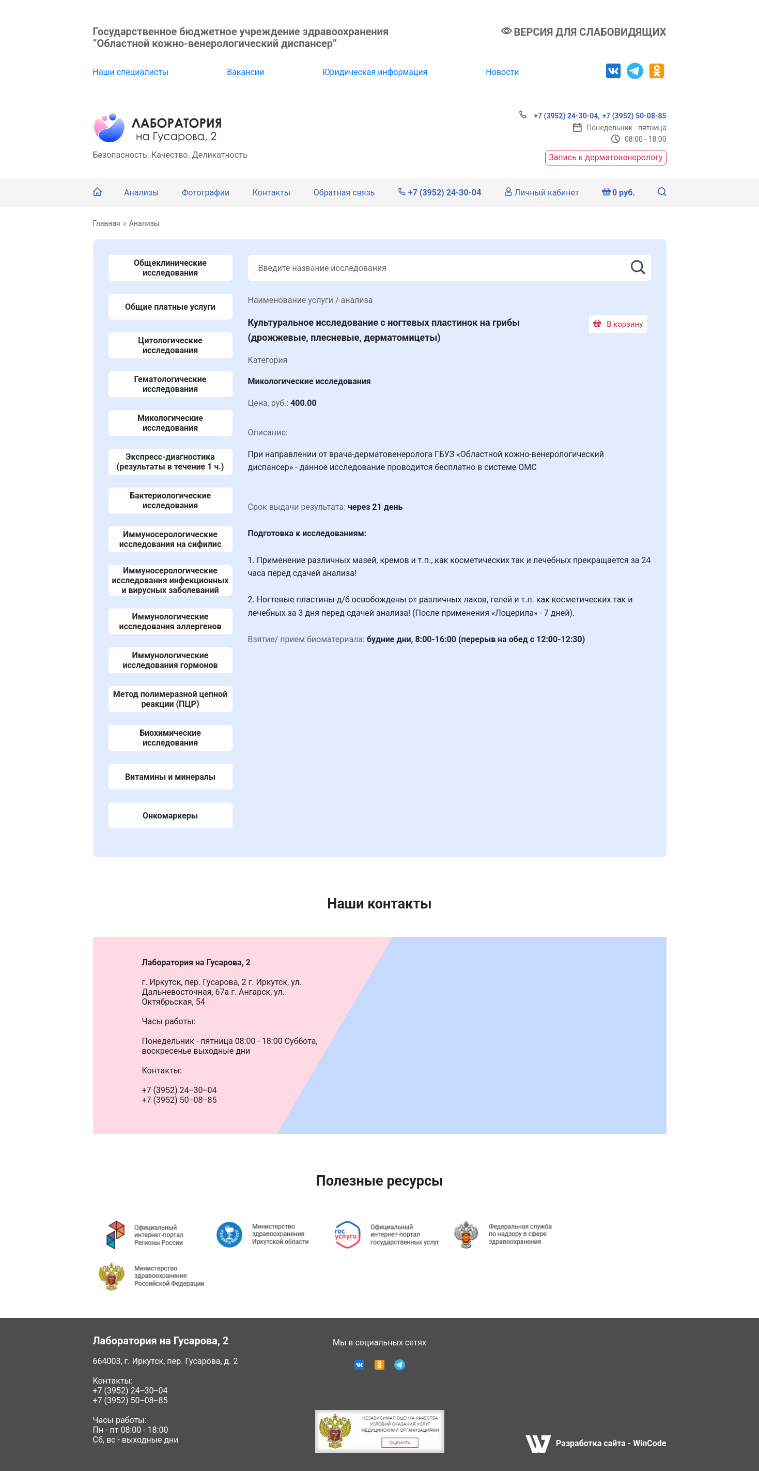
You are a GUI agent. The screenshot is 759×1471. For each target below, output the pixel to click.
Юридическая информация (374, 72)
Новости (502, 72)
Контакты (271, 193)
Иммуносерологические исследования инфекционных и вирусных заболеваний (170, 580)
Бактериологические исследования (170, 500)
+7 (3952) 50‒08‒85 (130, 1400)
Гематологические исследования (170, 384)
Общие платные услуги (170, 307)
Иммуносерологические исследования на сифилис (170, 539)
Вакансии (245, 72)
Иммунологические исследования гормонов (170, 660)
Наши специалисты (131, 72)
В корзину (618, 324)
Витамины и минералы (170, 777)
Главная (106, 223)
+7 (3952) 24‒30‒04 (130, 1391)
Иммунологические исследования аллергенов (170, 621)
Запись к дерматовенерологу (605, 157)
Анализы (141, 193)
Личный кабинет (541, 193)
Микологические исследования (170, 423)
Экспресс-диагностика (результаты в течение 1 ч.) (170, 462)
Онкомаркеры (170, 816)
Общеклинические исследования (170, 268)
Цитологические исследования (170, 345)
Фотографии (205, 193)
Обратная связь (344, 193)
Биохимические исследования (170, 738)
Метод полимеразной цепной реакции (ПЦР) (170, 699)
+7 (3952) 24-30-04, (559, 115)
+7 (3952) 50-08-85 (634, 116)
